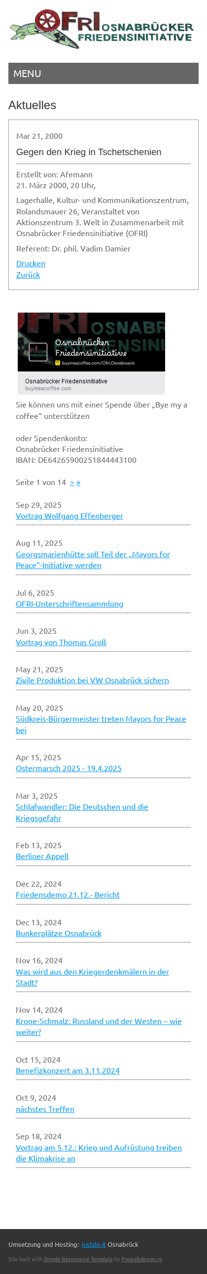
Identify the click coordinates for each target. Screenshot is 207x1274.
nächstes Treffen (45, 1108)
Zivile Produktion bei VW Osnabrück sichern (92, 680)
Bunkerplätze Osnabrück (59, 933)
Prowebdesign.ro (141, 1259)
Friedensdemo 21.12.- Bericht (68, 894)
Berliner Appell (42, 856)
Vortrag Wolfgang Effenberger (69, 515)
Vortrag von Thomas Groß (61, 642)
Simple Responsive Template (78, 1259)
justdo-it (94, 1244)
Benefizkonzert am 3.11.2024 (68, 1070)
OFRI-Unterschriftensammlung (69, 603)
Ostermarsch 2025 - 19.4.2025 (69, 768)
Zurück (28, 274)
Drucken (30, 263)
